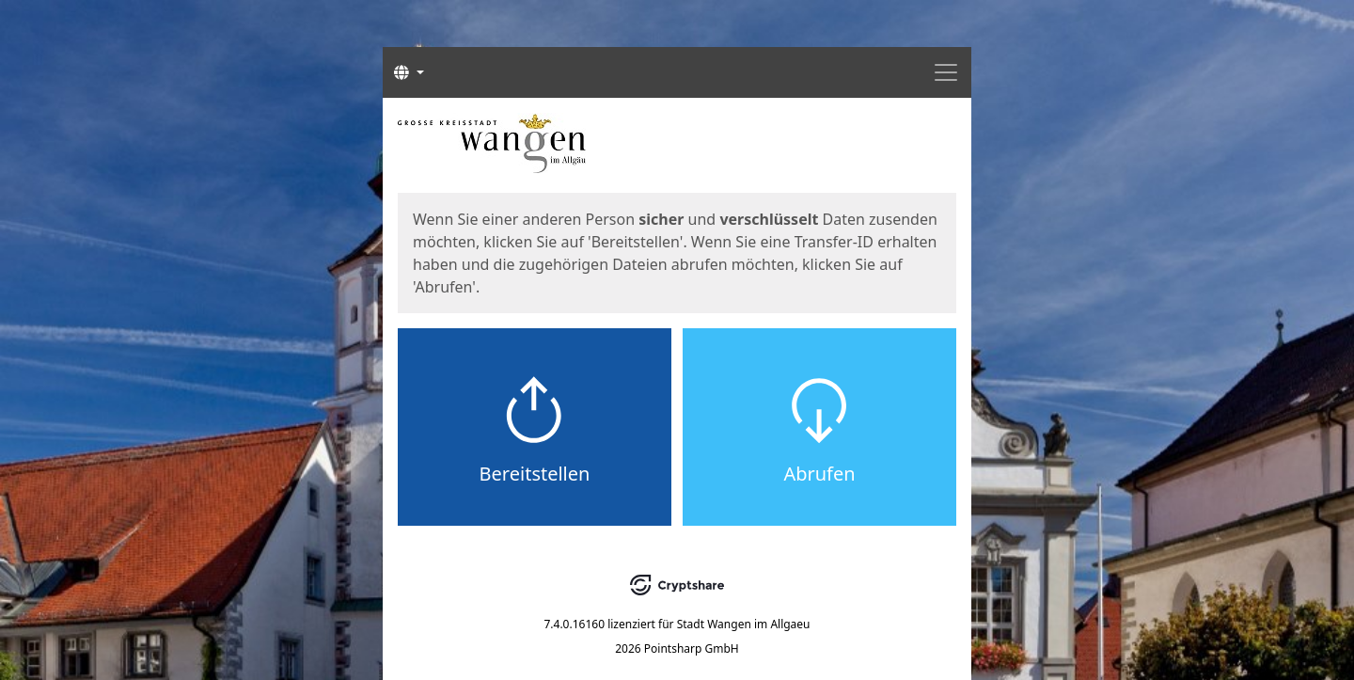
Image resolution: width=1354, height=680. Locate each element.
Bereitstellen (535, 473)
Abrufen (819, 473)
